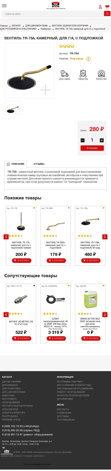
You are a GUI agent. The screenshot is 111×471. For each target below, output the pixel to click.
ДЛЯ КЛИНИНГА (10, 385)
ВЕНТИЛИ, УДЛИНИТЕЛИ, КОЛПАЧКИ (70, 26)
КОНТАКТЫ (63, 410)
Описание (15, 164)
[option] (29, 70)
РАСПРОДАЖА (10, 416)
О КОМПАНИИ (64, 413)
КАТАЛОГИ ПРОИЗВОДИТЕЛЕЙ (73, 396)
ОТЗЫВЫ (36, 164)
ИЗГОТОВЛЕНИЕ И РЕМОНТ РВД (74, 385)
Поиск (107, 13)
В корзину (92, 148)
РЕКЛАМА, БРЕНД (11, 420)
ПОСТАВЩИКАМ (65, 420)
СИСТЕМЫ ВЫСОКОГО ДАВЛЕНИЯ (75, 389)
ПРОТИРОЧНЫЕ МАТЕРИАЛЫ (17, 406)
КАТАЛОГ (16, 26)
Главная (4, 26)
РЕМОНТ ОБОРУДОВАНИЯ (71, 392)
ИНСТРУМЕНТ (9, 399)
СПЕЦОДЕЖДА (10, 409)
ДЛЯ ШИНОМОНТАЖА (36, 26)
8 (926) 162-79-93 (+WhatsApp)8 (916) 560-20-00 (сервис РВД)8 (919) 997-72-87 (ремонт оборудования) (27, 430)
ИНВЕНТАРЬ (8, 396)
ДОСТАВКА (63, 417)
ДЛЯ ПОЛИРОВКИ (11, 389)
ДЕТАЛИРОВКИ (65, 399)
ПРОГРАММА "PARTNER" (70, 382)
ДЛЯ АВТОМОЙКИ (11, 382)
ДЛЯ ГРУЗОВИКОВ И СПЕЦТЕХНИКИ (18, 29)
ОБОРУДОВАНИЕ (11, 403)
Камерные (46, 29)
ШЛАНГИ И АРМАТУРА (13, 413)
